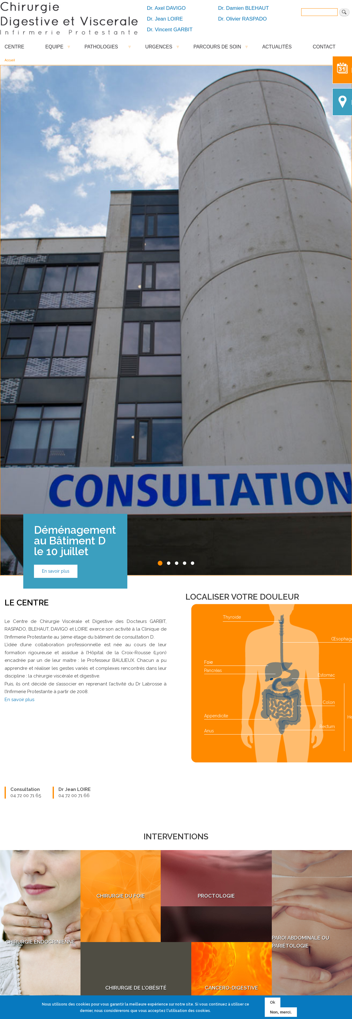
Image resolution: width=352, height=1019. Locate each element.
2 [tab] (168, 318)
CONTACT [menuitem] (324, 46)
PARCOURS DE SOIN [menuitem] (217, 48)
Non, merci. (281, 1012)
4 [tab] (184, 318)
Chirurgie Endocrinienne (40, 697)
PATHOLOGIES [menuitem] (104, 48)
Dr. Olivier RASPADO (242, 19)
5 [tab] (192, 318)
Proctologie (216, 651)
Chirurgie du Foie (120, 651)
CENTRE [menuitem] (14, 46)
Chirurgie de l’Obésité (136, 743)
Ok (272, 1002)
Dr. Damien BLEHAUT (243, 8)
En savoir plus (55, 326)
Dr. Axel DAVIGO (166, 8)
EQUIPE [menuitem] (54, 48)
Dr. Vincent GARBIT (170, 29)
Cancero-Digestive (231, 743)
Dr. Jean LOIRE (165, 19)
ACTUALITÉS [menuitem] (277, 46)
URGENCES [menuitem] (159, 48)
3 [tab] (176, 318)
